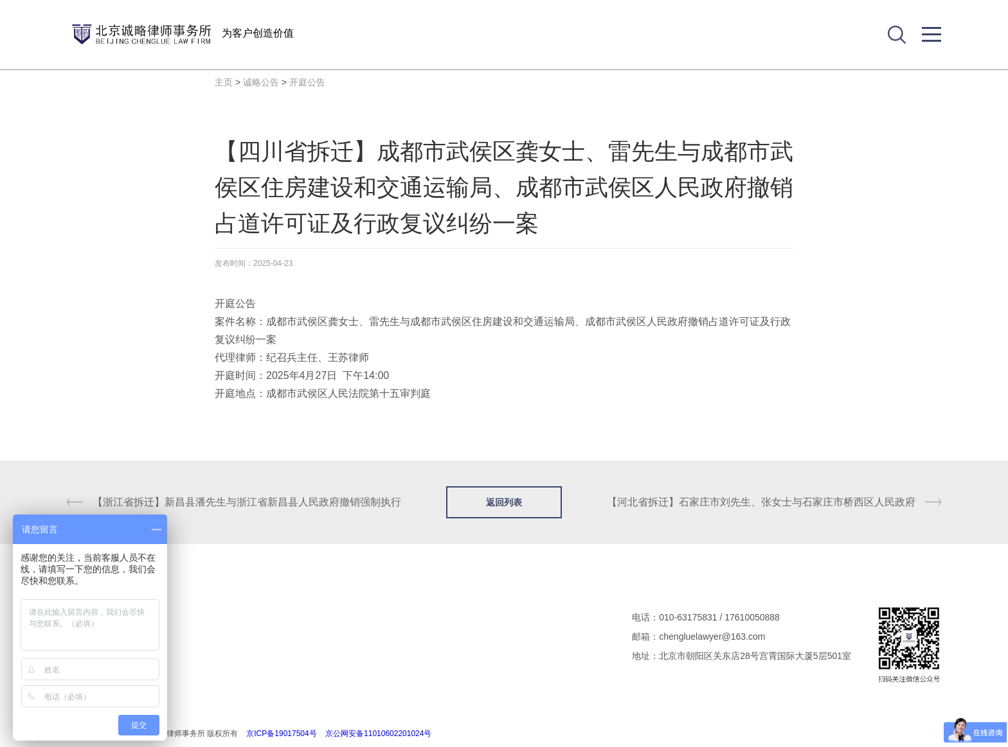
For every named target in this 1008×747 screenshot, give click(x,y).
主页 (224, 82)
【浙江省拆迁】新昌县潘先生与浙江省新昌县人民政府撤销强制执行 (247, 502)
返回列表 (504, 502)
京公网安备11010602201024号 (378, 733)
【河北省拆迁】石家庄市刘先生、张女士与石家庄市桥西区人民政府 (761, 502)
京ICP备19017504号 (281, 733)
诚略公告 (261, 82)
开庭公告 (307, 82)
